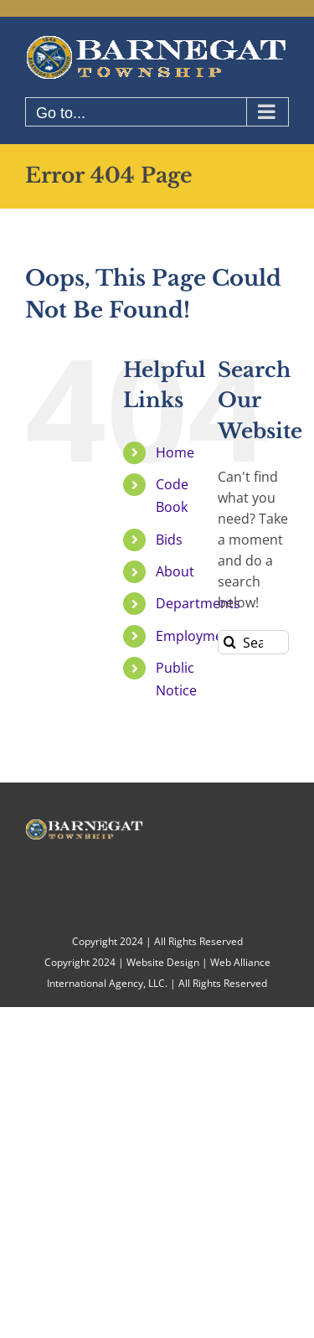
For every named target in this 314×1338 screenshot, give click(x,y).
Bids (169, 539)
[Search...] (253, 642)
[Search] (230, 642)
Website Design (162, 962)
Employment (196, 636)
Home (175, 452)
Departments (198, 603)
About (175, 571)
